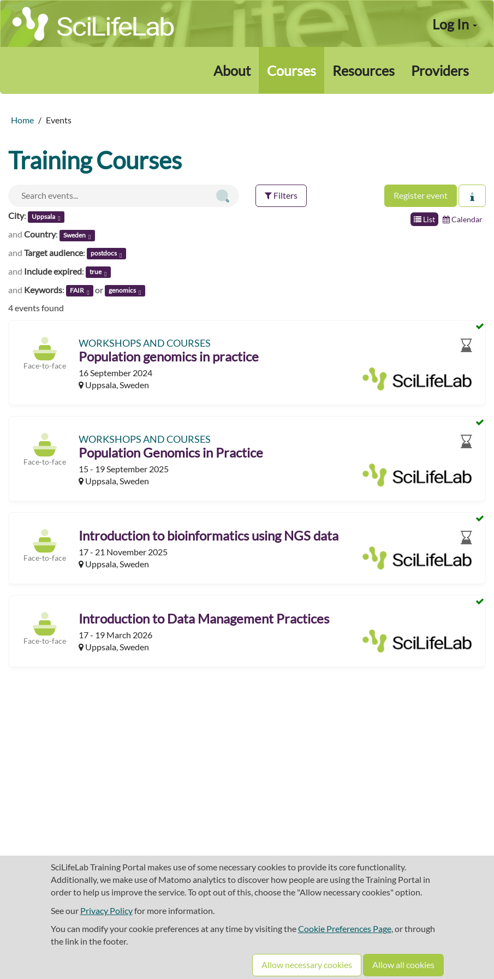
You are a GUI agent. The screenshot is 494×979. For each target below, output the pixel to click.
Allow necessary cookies (306, 964)
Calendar (463, 219)
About (232, 70)
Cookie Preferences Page (344, 928)
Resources (363, 70)
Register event (421, 195)
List (424, 219)
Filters (281, 195)
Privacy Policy (106, 910)
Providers (440, 70)
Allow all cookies (403, 964)
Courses (291, 70)
